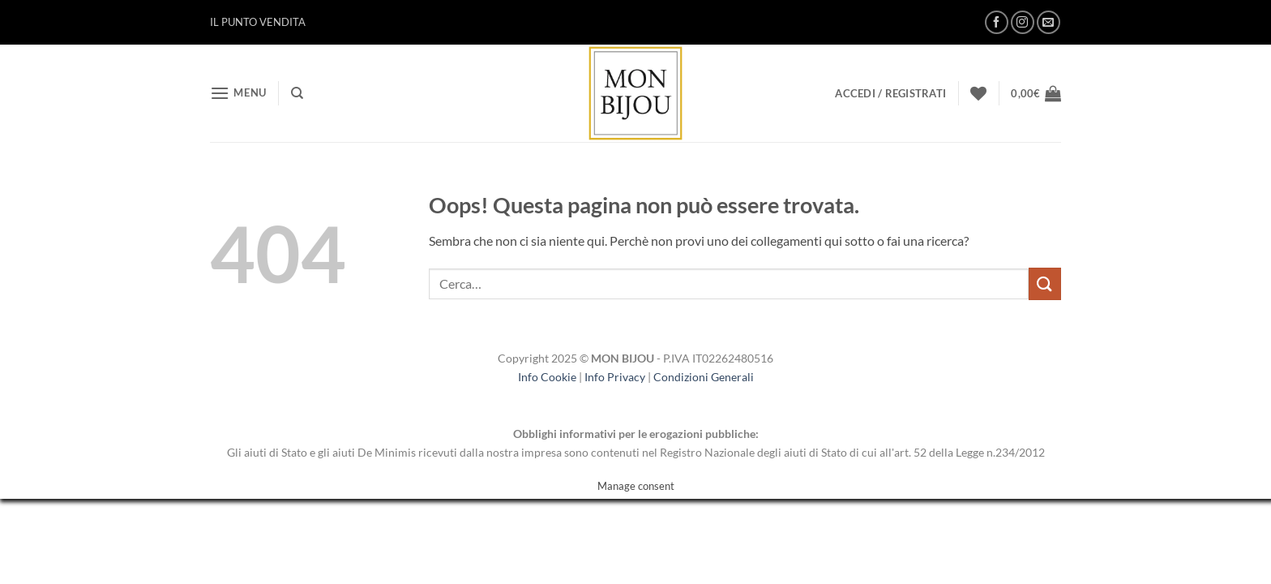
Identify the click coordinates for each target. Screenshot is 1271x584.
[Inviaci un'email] (1048, 22)
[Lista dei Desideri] (978, 93)
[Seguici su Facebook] (996, 22)
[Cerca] (297, 93)
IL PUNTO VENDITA (258, 21)
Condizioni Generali (703, 377)
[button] (238, 93)
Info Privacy (614, 377)
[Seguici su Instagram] (1022, 22)
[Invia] (1045, 283)
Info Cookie (547, 377)
